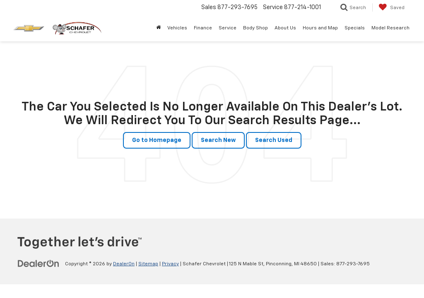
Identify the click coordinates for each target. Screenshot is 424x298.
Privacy (170, 264)
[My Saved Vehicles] (391, 7)
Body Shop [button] (255, 28)
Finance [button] (203, 28)
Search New (218, 140)
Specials (354, 28)
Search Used (273, 140)
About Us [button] (285, 28)
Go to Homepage (156, 140)
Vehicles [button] (177, 28)
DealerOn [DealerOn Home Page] (124, 264)
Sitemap (148, 264)
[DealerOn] (38, 264)
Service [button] (227, 28)
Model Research (390, 28)
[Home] (158, 28)
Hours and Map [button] (320, 28)
